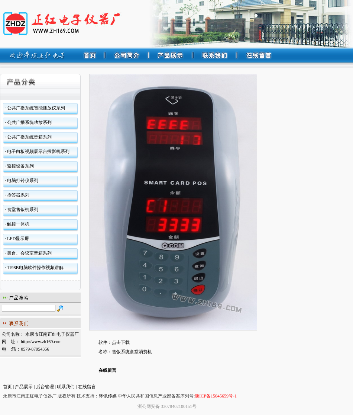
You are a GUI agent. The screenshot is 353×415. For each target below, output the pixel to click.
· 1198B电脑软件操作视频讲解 (34, 267)
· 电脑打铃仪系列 (21, 180)
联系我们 (66, 386)
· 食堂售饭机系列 (21, 209)
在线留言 (107, 370)
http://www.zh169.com (41, 341)
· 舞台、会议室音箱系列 (28, 253)
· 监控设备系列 (19, 166)
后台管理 (45, 386)
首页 (7, 386)
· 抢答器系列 (17, 195)
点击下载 (121, 342)
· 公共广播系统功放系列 (28, 122)
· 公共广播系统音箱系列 (28, 137)
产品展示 (24, 386)
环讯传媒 (108, 396)
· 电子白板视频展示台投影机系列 (37, 151)
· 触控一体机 (17, 224)
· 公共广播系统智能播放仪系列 (35, 108)
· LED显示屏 (17, 238)
